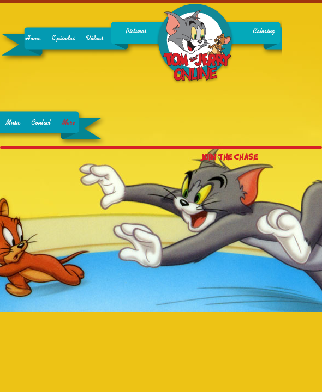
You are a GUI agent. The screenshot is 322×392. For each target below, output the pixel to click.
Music (12, 122)
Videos (94, 38)
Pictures (136, 31)
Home (33, 38)
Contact (41, 122)
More (68, 122)
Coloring (264, 31)
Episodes (63, 38)
